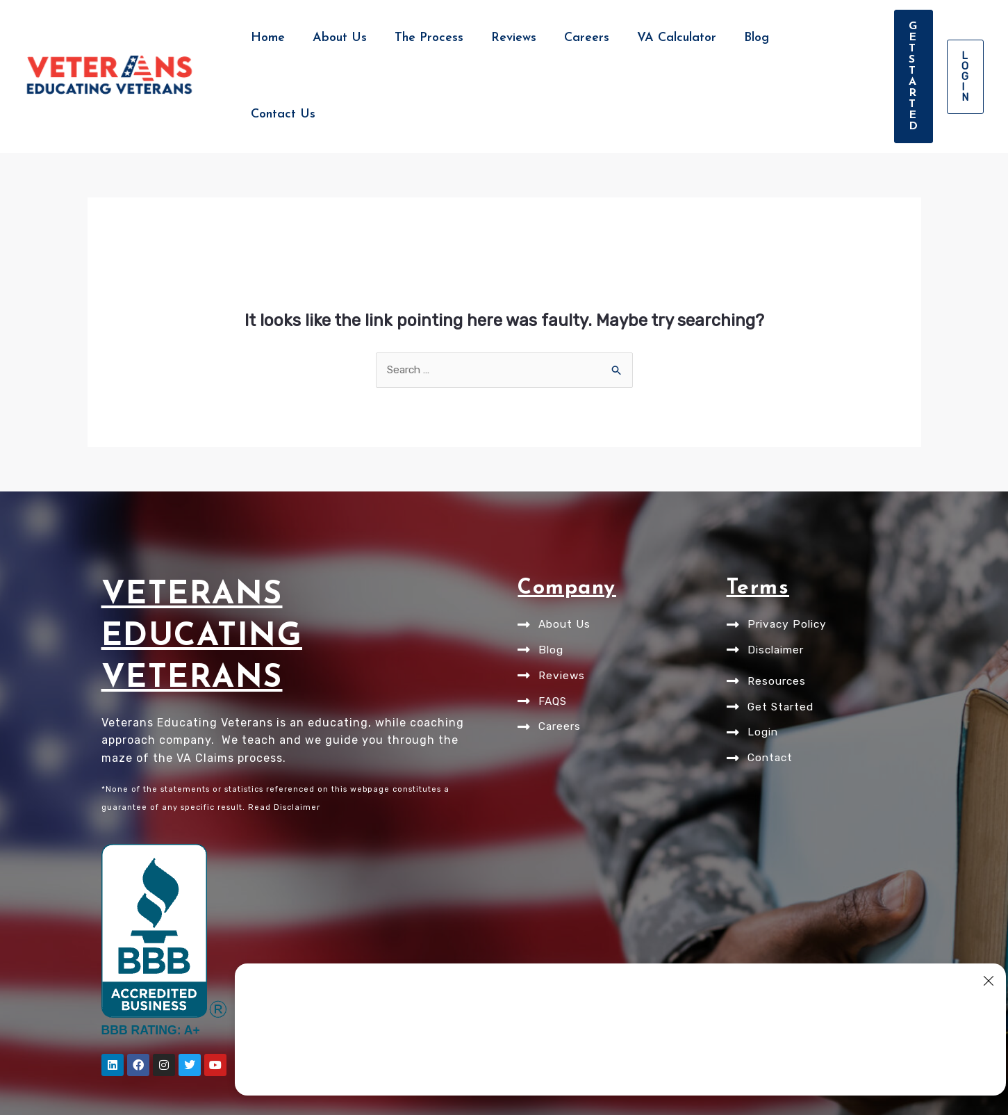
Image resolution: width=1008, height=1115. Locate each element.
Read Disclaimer (284, 731)
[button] (851, 38)
